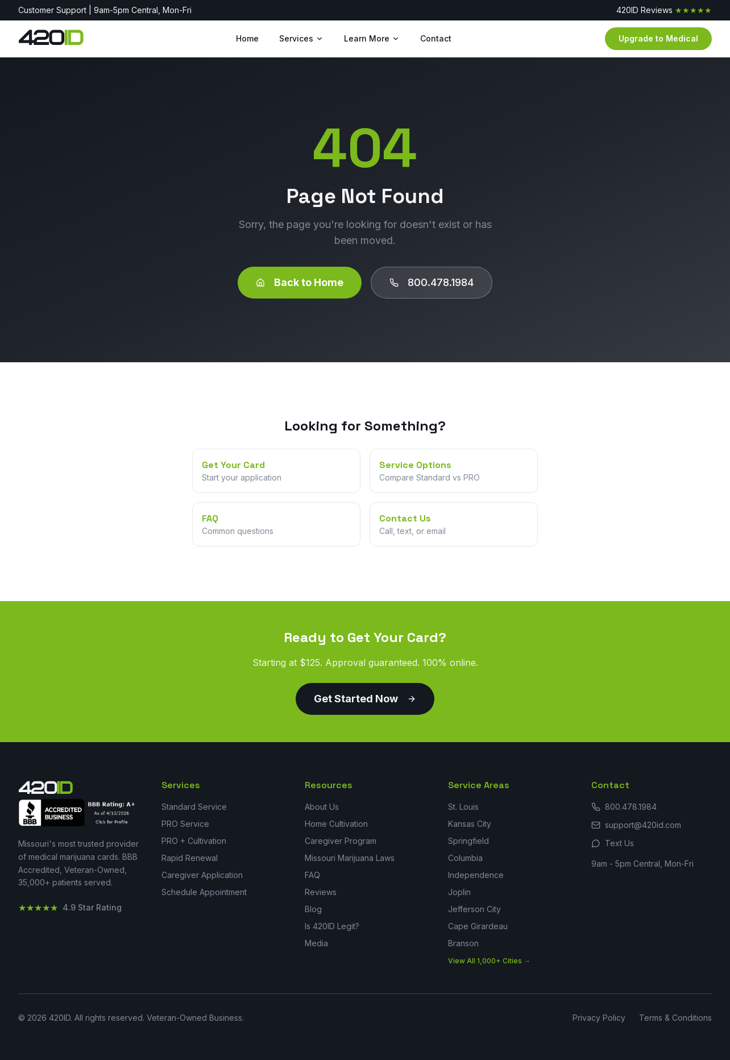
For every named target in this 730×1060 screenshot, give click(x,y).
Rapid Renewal (189, 858)
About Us (322, 806)
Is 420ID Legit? (332, 926)
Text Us (612, 843)
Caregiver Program (340, 841)
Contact (435, 38)
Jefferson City (474, 909)
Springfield (468, 841)
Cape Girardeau (478, 926)
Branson (463, 943)
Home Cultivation (336, 824)
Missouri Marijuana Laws (350, 858)
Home (247, 38)
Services (301, 38)
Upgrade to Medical (658, 38)
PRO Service (185, 824)
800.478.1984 (431, 282)
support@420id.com (636, 825)
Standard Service (194, 806)
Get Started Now (365, 699)
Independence (476, 875)
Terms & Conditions (675, 1017)
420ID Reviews (664, 10)
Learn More (372, 38)
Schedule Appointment (204, 892)
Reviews (321, 892)
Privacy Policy (599, 1017)
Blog (313, 909)
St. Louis (463, 806)
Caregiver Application (202, 875)
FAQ (312, 875)
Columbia (465, 858)
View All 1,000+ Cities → (489, 961)
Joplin (459, 892)
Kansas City (469, 824)
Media (316, 943)
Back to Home (299, 282)
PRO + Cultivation (193, 841)
